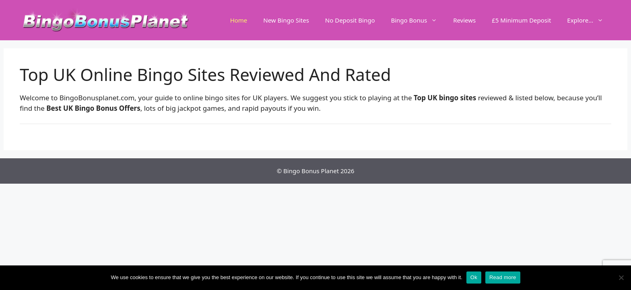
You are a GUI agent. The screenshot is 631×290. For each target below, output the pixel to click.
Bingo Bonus (418, 20)
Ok (473, 277)
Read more (502, 277)
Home (238, 20)
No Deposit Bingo (350, 20)
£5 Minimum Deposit (521, 20)
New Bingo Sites (286, 20)
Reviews (464, 20)
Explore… (589, 20)
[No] (621, 277)
